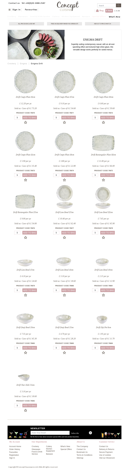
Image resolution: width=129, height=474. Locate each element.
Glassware (23, 17)
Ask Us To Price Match (102, 24)
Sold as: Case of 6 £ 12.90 (103, 281)
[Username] (106, 5)
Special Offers (99, 17)
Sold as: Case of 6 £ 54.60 (64, 108)
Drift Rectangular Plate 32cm (103, 155)
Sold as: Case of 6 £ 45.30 (25, 339)
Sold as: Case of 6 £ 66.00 (103, 166)
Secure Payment (106, 452)
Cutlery (55, 17)
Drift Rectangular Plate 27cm (25, 212)
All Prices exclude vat (26, 24)
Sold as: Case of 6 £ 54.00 (25, 223)
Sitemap (80, 458)
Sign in (17, 9)
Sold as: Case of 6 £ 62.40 (64, 223)
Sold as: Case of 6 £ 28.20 (64, 339)
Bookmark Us (82, 452)
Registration (14, 455)
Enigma (23, 64)
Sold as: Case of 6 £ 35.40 (25, 166)
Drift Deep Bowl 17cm (64, 327)
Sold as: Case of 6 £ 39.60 (103, 108)
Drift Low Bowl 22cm (103, 212)
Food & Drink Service (40, 17)
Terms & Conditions (84, 455)
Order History (14, 449)
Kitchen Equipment (71, 17)
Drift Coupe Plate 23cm (103, 97)
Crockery (12, 17)
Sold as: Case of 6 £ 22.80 (64, 166)
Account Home (15, 446)
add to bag (29, 117)
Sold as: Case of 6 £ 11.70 (103, 339)
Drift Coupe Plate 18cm (64, 155)
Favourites (31, 9)
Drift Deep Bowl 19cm (25, 327)
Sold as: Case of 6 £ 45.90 (103, 223)
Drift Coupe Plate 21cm (25, 155)
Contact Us (81, 449)
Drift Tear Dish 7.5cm (25, 385)
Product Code (25, 113)
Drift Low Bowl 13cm (64, 270)
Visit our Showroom (107, 458)
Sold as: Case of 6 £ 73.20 (25, 108)
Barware (86, 17)
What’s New (114, 17)
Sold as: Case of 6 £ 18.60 (64, 281)
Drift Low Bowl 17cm (25, 270)
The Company (82, 446)
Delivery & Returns (106, 449)
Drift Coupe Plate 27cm (64, 97)
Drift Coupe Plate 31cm (25, 97)
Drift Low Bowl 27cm (64, 212)
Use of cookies (105, 455)
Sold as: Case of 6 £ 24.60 (25, 281)
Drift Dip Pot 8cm (103, 327)
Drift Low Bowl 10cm (104, 270)
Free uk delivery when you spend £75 (64, 24)
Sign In (12, 458)
